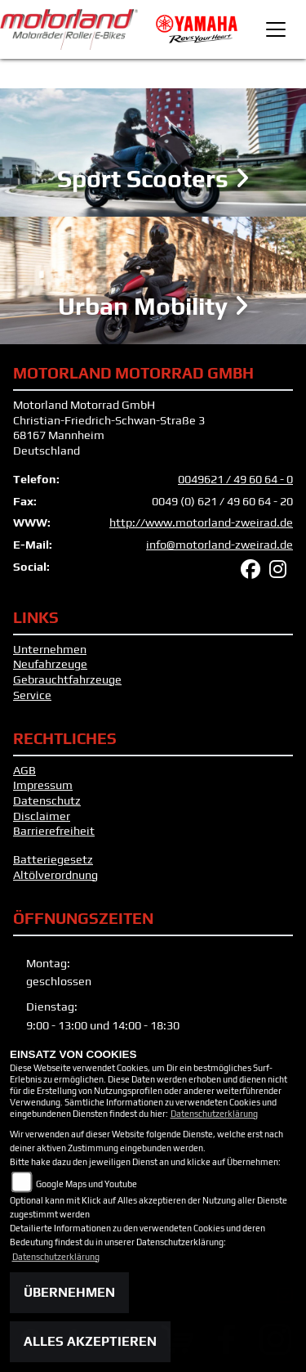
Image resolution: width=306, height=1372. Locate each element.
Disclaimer (41, 816)
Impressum (43, 784)
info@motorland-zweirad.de (219, 544)
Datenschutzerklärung (214, 1114)
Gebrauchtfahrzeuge (67, 679)
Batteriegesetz (53, 859)
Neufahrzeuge (50, 663)
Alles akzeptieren (90, 1341)
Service (32, 695)
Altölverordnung (55, 874)
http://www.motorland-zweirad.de (201, 522)
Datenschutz (47, 800)
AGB (24, 770)
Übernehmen (69, 1292)
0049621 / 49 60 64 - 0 (235, 479)
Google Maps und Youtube (86, 1184)
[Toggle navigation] (275, 29)
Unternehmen (49, 649)
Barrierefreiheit (54, 830)
